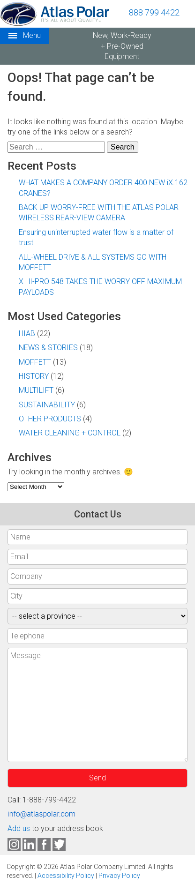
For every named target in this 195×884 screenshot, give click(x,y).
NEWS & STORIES (48, 347)
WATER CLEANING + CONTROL (69, 432)
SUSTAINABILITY (47, 404)
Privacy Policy (119, 875)
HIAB (27, 333)
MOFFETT (35, 362)
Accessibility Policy (66, 875)
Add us (19, 828)
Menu (24, 36)
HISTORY (34, 376)
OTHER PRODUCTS (50, 418)
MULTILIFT (36, 390)
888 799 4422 (154, 12)
